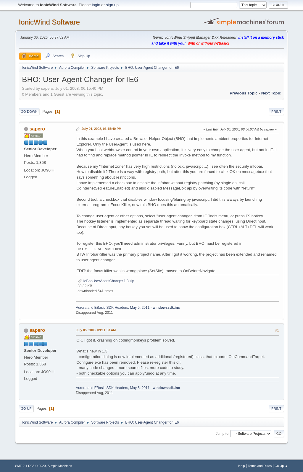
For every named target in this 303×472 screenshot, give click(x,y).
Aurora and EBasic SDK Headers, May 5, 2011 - (128, 308)
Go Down (29, 111)
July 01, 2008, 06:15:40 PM (102, 128)
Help (241, 466)
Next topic (271, 93)
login (96, 5)
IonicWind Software (49, 22)
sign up (112, 5)
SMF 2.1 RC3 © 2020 (30, 466)
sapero (37, 128)
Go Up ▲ (281, 466)
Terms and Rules (260, 466)
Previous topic (244, 93)
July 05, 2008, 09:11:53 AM (96, 330)
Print (276, 111)
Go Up (26, 408)
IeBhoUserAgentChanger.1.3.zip (106, 281)
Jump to (222, 434)
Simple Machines (60, 466)
